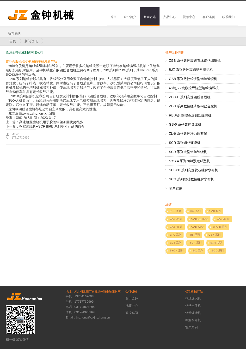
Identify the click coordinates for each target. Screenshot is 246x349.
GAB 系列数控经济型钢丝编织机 (193, 79)
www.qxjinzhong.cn (35, 113)
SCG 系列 (218, 250)
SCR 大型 (216, 242)
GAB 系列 (215, 210)
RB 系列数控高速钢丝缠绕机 (190, 115)
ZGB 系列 (175, 210)
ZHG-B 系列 (220, 226)
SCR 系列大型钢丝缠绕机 (188, 152)
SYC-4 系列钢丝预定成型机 (189, 161)
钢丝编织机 (37, 66)
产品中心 (169, 17)
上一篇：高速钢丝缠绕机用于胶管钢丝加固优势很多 (44, 122)
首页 (113, 17)
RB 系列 (195, 234)
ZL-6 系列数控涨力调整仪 (188, 133)
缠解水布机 (193, 320)
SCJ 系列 (197, 250)
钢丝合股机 (16, 66)
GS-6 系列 (215, 234)
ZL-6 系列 (175, 242)
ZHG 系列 (175, 234)
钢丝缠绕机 (193, 313)
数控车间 (131, 313)
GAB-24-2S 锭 (199, 218)
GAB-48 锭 (176, 226)
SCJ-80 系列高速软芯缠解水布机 (193, 170)
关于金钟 (131, 298)
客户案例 (209, 17)
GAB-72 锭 (197, 226)
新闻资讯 (149, 17)
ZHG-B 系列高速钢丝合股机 (189, 97)
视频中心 (189, 17)
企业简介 (130, 17)
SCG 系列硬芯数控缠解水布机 (191, 179)
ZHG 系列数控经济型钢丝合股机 (193, 106)
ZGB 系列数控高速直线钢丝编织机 (195, 60)
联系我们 (228, 17)
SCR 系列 (196, 242)
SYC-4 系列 (177, 250)
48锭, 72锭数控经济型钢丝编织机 (194, 88)
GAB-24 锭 (176, 218)
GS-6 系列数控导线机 (185, 124)
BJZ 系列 (195, 210)
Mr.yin (15, 134)
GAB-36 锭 (223, 218)
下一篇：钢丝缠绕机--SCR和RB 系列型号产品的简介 (45, 126)
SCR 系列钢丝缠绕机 (184, 143)
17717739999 (20, 137)
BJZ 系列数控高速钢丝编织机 (191, 70)
